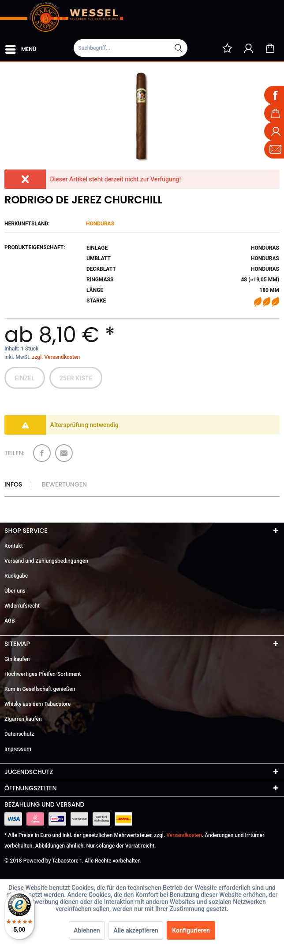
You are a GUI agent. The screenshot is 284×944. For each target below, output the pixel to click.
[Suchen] (178, 48)
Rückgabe (16, 576)
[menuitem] (20, 47)
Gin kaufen (17, 659)
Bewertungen (64, 484)
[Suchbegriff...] (130, 48)
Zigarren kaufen (23, 719)
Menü (20, 47)
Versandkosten (184, 835)
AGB (9, 621)
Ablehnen (87, 930)
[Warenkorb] (270, 48)
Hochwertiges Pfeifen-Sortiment (42, 674)
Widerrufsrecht (22, 606)
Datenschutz (19, 734)
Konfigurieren (191, 930)
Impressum (17, 749)
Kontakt (13, 546)
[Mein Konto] (249, 48)
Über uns (15, 591)
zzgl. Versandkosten (56, 357)
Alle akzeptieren (135, 930)
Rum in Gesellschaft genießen (39, 689)
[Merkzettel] (227, 48)
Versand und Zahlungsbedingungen (46, 561)
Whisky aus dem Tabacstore (37, 704)
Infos (13, 484)
